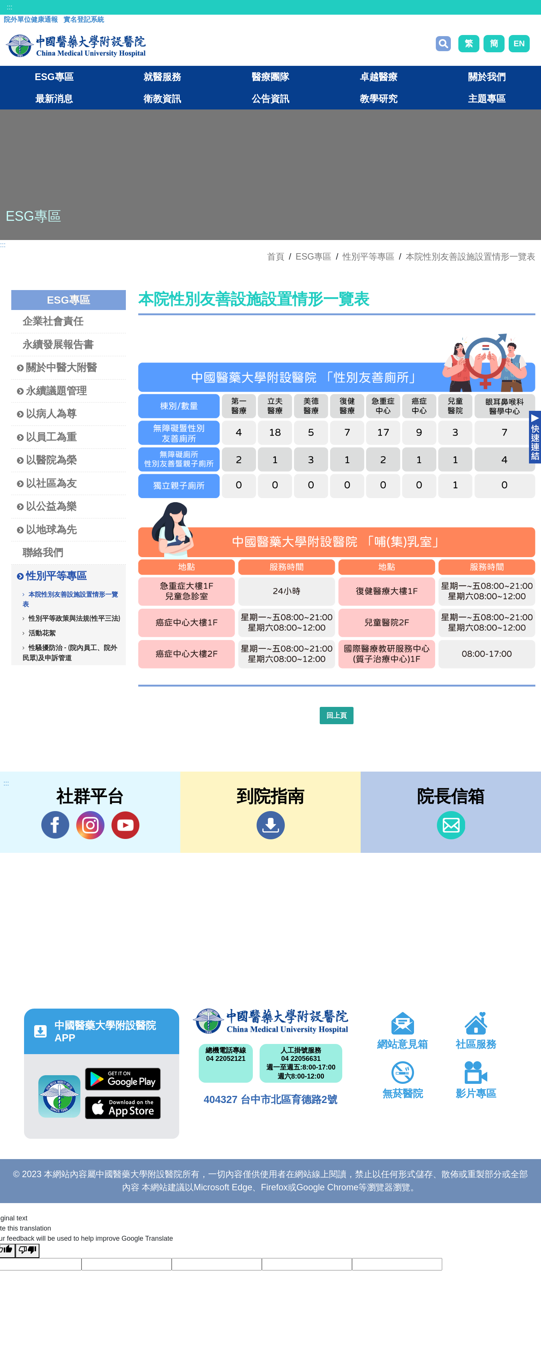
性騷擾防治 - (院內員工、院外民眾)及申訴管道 (70, 652)
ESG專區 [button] (54, 76)
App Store (123, 1107)
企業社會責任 (53, 321)
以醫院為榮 (47, 460)
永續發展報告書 (58, 344)
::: (9, 7)
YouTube (125, 825)
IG (90, 825)
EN (519, 43)
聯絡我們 (43, 552)
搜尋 (443, 43)
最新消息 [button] (54, 98)
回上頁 (336, 715)
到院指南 (271, 825)
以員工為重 (47, 437)
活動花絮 (42, 633)
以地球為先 (47, 530)
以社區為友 (47, 483)
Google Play (123, 1079)
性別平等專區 (368, 256)
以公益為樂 (47, 506)
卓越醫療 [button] (378, 76)
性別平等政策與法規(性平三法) (74, 618)
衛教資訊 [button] (162, 98)
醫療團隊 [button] (270, 76)
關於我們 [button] (487, 76)
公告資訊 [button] (270, 98)
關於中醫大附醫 (57, 368)
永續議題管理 (52, 391)
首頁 (275, 256)
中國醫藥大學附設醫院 (270, 1021)
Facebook (55, 825)
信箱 (451, 825)
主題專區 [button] (487, 98)
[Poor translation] (27, 1251)
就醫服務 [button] (162, 76)
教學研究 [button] (378, 98)
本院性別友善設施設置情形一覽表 (470, 256)
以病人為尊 (47, 414)
